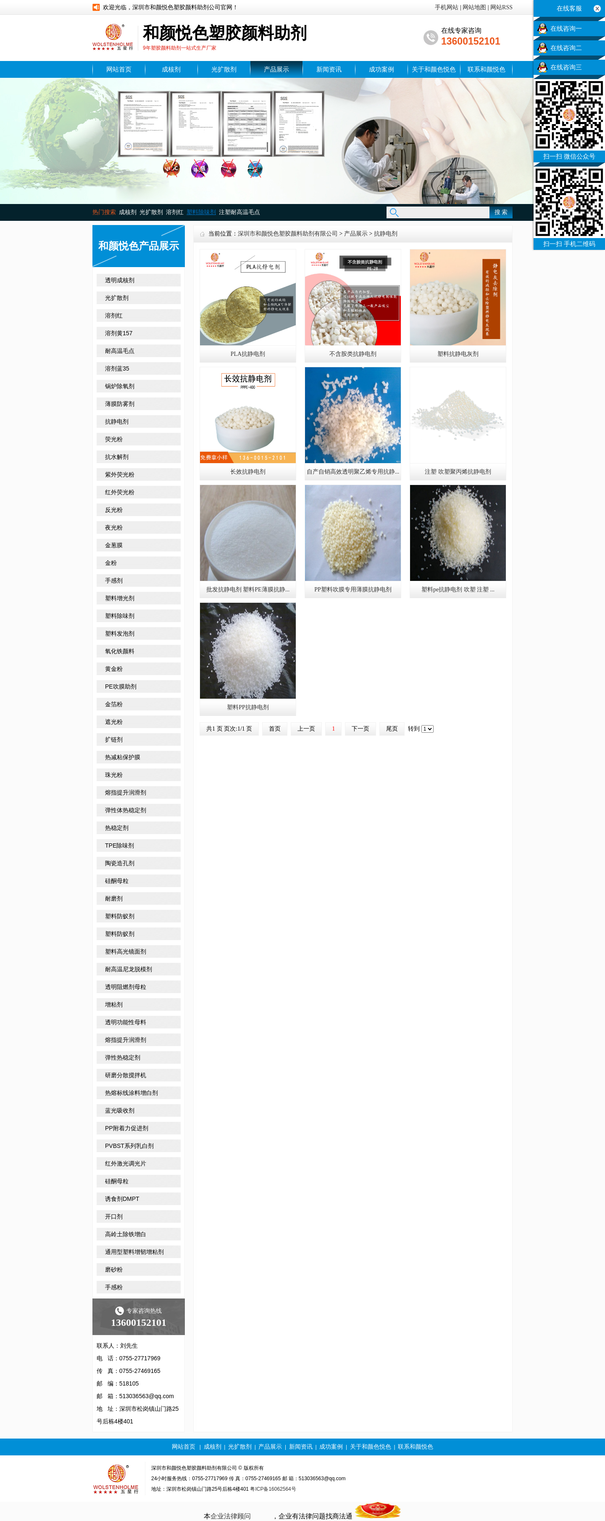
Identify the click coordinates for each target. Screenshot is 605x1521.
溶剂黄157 (118, 333)
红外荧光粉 (119, 492)
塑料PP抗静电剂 (248, 707)
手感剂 (114, 580)
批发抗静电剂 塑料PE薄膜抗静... (247, 589)
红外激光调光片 (125, 1163)
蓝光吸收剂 (119, 1110)
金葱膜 (114, 545)
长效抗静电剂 (248, 472)
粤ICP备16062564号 (273, 1489)
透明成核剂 (119, 280)
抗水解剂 (117, 456)
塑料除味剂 (119, 615)
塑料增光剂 (119, 598)
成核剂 (171, 69)
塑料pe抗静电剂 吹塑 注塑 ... (458, 589)
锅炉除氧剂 (119, 386)
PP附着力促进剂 (126, 1128)
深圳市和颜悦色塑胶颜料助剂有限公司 (288, 234)
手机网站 (446, 7)
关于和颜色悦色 (434, 69)
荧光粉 (114, 439)
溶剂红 (175, 212)
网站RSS (501, 7)
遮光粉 (114, 721)
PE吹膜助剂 (121, 686)
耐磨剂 (114, 898)
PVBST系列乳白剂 (129, 1145)
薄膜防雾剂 (119, 403)
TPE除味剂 (119, 845)
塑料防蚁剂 (119, 916)
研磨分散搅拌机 (125, 1075)
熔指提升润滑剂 (125, 792)
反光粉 (114, 509)
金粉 (111, 562)
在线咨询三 (566, 67)
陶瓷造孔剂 (119, 863)
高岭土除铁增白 (125, 1234)
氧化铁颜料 (119, 651)
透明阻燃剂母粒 (125, 986)
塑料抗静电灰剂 (458, 354)
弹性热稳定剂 (122, 1057)
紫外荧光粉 (119, 474)
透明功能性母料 (125, 1022)
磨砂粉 (114, 1269)
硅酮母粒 (117, 880)
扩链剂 (114, 739)
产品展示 (276, 69)
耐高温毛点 (119, 350)
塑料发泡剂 (119, 633)
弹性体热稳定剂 (125, 810)
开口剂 (114, 1216)
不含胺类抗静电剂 (352, 354)
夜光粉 (114, 527)
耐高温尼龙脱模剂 (128, 969)
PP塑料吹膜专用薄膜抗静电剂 (353, 589)
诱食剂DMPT (122, 1198)
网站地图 (474, 7)
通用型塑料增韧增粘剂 (134, 1251)
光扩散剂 (224, 69)
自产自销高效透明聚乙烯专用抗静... (353, 472)
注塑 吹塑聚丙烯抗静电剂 (458, 472)
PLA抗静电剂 (248, 354)
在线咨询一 (566, 28)
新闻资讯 (329, 69)
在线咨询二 (566, 48)
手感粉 (114, 1287)
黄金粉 (114, 668)
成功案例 (381, 69)
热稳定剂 (117, 827)
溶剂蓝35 (117, 368)
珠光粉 (114, 774)
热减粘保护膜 (122, 757)
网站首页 (119, 69)
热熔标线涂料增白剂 (131, 1092)
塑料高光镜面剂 (125, 951)
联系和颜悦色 (486, 69)
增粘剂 (114, 1004)
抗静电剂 (117, 421)
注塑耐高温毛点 (239, 212)
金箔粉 (114, 704)
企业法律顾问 (230, 1516)
